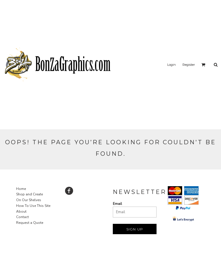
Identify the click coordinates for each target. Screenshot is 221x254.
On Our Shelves (28, 200)
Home (21, 188)
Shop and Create (29, 194)
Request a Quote (29, 222)
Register (188, 65)
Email (117, 203)
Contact (22, 217)
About (21, 211)
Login (171, 65)
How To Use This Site (33, 205)
